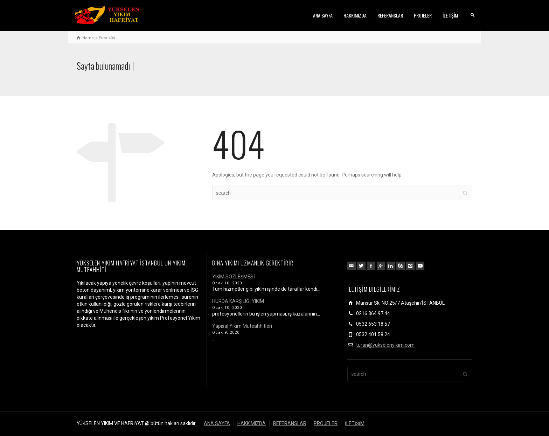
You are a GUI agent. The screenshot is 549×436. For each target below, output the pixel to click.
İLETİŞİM (450, 15)
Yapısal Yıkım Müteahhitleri (242, 326)
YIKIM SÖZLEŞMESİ (233, 276)
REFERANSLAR (390, 15)
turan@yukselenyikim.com (385, 345)
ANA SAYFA (323, 15)
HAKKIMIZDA (355, 15)
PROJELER (423, 15)
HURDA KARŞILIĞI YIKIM (238, 301)
